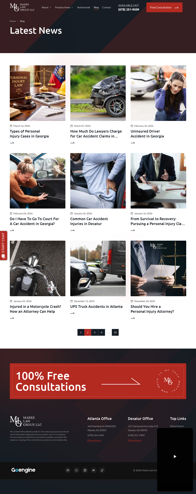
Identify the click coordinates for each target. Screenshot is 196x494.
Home (13, 21)
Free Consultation (164, 7)
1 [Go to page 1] (80, 332)
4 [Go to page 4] (101, 332)
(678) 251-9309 (136, 435)
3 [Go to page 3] (94, 332)
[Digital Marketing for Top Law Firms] (23, 470)
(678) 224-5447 (95, 435)
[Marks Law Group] (26, 421)
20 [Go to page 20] (115, 332)
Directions (94, 440)
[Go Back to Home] (22, 7)
